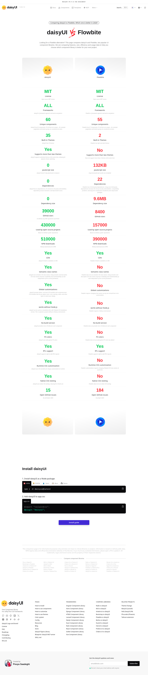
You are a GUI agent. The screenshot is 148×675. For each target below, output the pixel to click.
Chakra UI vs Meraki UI (71, 564)
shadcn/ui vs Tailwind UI (29, 566)
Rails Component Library (74, 626)
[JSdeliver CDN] (7, 619)
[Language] (139, 8)
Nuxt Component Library (74, 623)
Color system (39, 617)
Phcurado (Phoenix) (129, 614)
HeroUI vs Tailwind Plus (50, 571)
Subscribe (134, 663)
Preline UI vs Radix (28, 571)
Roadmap (5, 632)
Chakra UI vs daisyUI (103, 632)
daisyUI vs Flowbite (28, 567)
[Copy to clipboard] (123, 489)
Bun (54, 483)
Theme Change (127, 606)
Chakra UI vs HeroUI (112, 567)
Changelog (5, 635)
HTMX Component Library (75, 614)
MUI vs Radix (47, 566)
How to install (39, 606)
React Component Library (74, 629)
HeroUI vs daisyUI (102, 626)
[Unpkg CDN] (3, 619)
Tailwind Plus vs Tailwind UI (30, 569)
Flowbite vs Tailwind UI (113, 571)
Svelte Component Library (75, 632)
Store (37, 629)
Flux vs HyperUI (27, 562)
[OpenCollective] (11, 615)
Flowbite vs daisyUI (102, 617)
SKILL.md (38, 637)
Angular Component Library (75, 606)
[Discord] (7, 615)
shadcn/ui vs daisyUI (103, 612)
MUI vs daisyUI (101, 609)
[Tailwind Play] (18, 619)
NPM (26, 483)
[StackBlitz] (11, 619)
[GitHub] (145, 8)
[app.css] (26, 501)
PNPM (36, 483)
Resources (38, 623)
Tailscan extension (128, 617)
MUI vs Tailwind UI (49, 562)
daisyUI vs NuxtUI (111, 569)
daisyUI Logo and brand (10, 623)
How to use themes (41, 614)
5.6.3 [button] (22, 7)
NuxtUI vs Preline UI (70, 571)
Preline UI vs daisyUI (103, 629)
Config (37, 620)
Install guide (74, 522)
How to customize (41, 612)
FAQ (3, 629)
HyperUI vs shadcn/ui (112, 566)
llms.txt (5, 641)
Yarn (45, 483)
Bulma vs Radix (48, 569)
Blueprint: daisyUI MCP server (45, 635)
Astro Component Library (74, 609)
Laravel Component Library (75, 617)
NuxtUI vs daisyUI (102, 623)
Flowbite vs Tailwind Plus (92, 567)
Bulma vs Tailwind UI (91, 564)
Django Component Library (75, 612)
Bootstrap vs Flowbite (29, 564)
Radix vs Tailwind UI (91, 562)
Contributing (7, 638)
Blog (36, 626)
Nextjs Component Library (75, 620)
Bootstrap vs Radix (49, 567)
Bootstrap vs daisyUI (103, 614)
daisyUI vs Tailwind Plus (71, 567)
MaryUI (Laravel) (128, 609)
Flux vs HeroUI (69, 566)
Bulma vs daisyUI (102, 620)
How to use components (43, 609)
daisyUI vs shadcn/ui (91, 571)
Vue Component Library (74, 635)
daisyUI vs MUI (48, 564)
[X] (18, 615)
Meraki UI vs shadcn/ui (113, 562)
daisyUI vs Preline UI (91, 569)
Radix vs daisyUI (101, 606)
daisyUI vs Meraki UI (70, 569)
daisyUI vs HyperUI (91, 566)
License (5, 626)
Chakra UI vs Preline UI (71, 562)
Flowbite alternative (57, 43)
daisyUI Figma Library (42, 632)
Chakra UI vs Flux (111, 564)
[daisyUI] (9, 8)
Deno (64, 483)
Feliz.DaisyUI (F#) (128, 612)
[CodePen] (14, 619)
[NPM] (14, 615)
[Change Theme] (133, 8)
